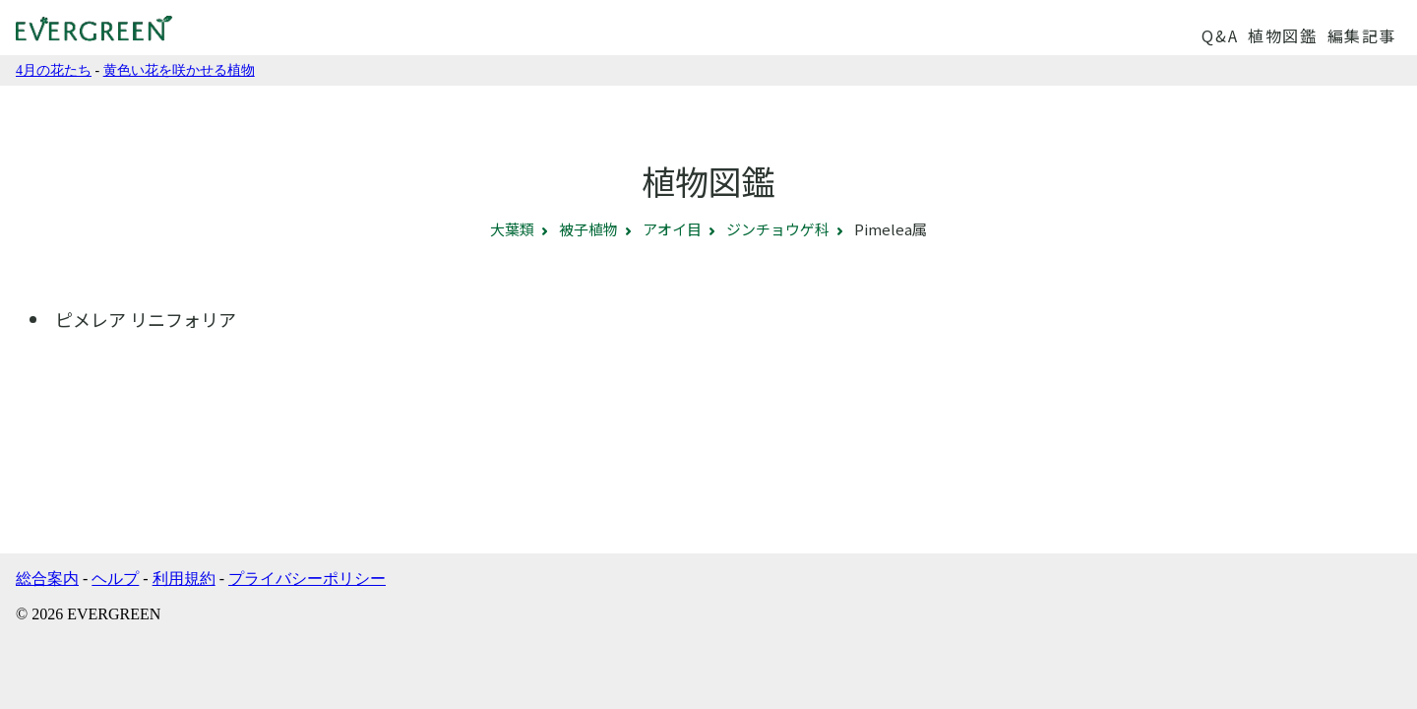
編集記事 (1361, 35)
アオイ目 (672, 229)
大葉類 (512, 229)
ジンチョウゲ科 (778, 229)
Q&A (1219, 35)
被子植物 (588, 229)
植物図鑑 (1282, 35)
